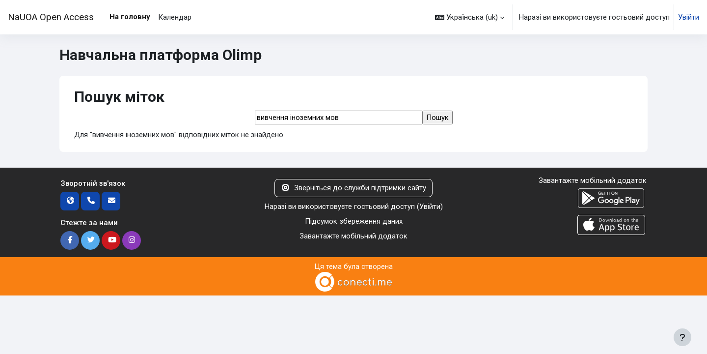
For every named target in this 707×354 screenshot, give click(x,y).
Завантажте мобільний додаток (353, 237)
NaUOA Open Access (51, 17)
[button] (470, 17)
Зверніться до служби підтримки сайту (353, 188)
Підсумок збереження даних (354, 221)
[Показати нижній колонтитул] (682, 337)
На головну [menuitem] (129, 16)
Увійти (688, 17)
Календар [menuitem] (174, 17)
